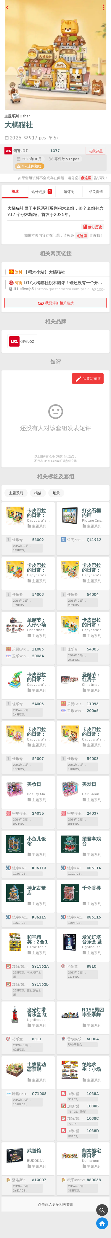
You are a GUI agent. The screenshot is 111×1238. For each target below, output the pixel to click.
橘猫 (37, 493)
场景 (56, 493)
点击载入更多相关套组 (55, 1204)
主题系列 (16, 493)
